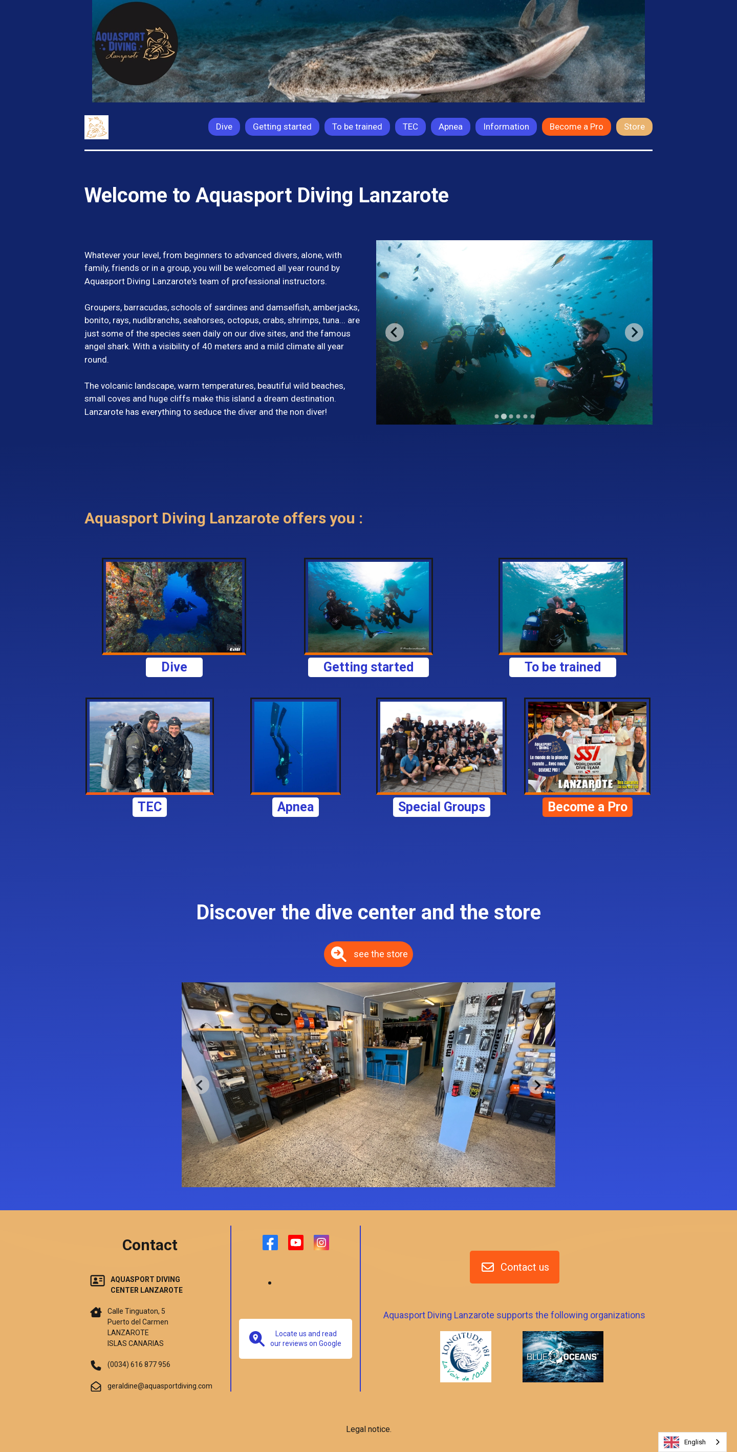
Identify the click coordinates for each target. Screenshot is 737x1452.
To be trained (563, 667)
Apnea (295, 806)
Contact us (514, 1267)
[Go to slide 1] (496, 416)
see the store (368, 954)
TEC (150, 806)
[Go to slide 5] (525, 416)
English (685, 1442)
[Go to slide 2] (503, 416)
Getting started (368, 667)
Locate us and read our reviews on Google (295, 1339)
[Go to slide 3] (511, 416)
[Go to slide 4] (518, 416)
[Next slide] (634, 332)
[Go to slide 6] (532, 416)
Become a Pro (587, 806)
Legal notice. (369, 1429)
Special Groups (441, 806)
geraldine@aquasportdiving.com (159, 1386)
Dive (174, 667)
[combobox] (692, 1442)
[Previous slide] (394, 332)
